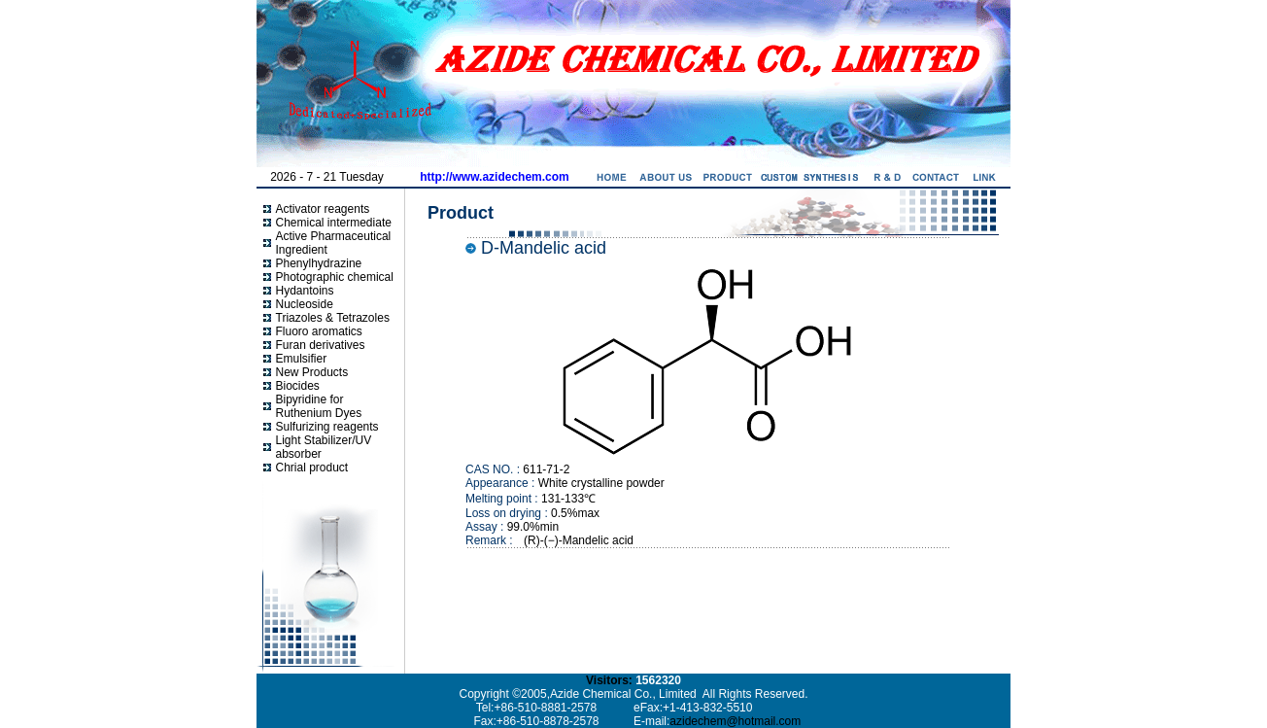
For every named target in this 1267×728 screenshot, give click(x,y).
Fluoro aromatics (319, 331)
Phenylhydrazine (319, 263)
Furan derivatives (320, 345)
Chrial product (312, 467)
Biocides (298, 386)
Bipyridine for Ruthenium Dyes (319, 406)
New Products (312, 372)
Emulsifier (301, 358)
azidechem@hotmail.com (735, 721)
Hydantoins (305, 290)
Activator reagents (323, 209)
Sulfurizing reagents (327, 426)
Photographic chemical (335, 277)
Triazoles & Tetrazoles (333, 318)
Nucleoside (304, 304)
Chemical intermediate (334, 222)
